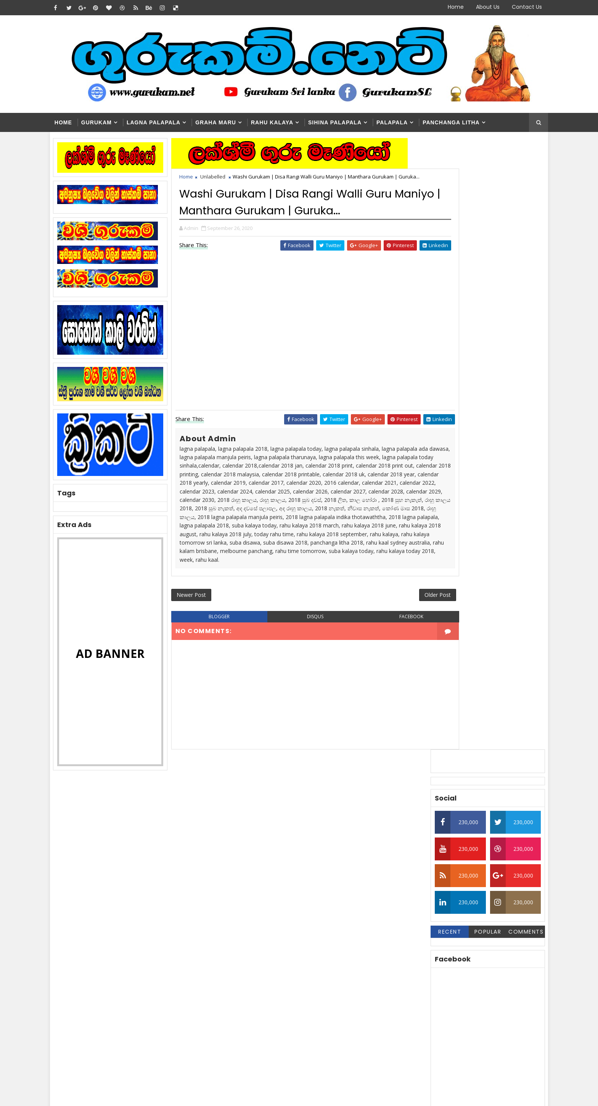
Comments (514, 322)
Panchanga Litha (461, 123)
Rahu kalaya (283, 123)
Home (445, 7)
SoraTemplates (108, 1094)
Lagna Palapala (164, 123)
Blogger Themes (190, 1094)
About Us (477, 7)
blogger (221, 671)
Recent (438, 322)
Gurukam (107, 123)
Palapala (402, 123)
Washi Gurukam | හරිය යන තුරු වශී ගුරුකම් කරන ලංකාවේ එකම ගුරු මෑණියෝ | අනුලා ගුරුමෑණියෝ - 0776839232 (316, 924)
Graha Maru (226, 123)
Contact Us (516, 7)
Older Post (394, 648)
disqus (299, 671)
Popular (476, 322)
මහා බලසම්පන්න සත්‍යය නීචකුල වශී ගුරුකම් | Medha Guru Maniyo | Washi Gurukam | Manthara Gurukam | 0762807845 (309, 1021)
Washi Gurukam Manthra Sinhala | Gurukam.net (315, 983)
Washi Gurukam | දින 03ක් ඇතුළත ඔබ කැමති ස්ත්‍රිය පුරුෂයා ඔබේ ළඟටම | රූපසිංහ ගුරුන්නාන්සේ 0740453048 (313, 955)
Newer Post (202, 648)
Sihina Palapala (345, 123)
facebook (377, 671)
